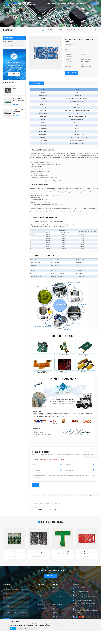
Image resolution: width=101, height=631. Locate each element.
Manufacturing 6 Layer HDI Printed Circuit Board (52, 459)
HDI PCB (95, 495)
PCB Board (56, 608)
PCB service (73, 495)
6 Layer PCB (52, 495)
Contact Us (41, 604)
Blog (77, 3)
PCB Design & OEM (43, 608)
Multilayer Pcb (57, 600)
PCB (54, 588)
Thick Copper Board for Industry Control (62, 553)
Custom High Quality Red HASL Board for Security (86, 553)
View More (16, 91)
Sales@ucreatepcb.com (85, 591)
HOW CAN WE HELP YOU (14, 63)
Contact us (83, 3)
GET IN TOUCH (50, 575)
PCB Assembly (71, 3)
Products (40, 596)
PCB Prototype (38, 166)
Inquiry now (70, 73)
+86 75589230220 (81, 588)
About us (54, 3)
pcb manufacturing (62, 495)
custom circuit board (40, 495)
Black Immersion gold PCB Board (18, 88)
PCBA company (57, 604)
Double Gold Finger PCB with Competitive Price (18, 100)
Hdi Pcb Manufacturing (85, 495)
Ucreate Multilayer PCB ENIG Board (14, 553)
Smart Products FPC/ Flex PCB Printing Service (18, 111)
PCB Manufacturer (58, 592)
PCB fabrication (57, 188)
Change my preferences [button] (31, 628)
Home (48, 3)
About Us (40, 592)
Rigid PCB (55, 616)
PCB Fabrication (62, 3)
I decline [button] (20, 628)
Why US (40, 600)
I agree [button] (13, 628)
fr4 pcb (55, 612)
